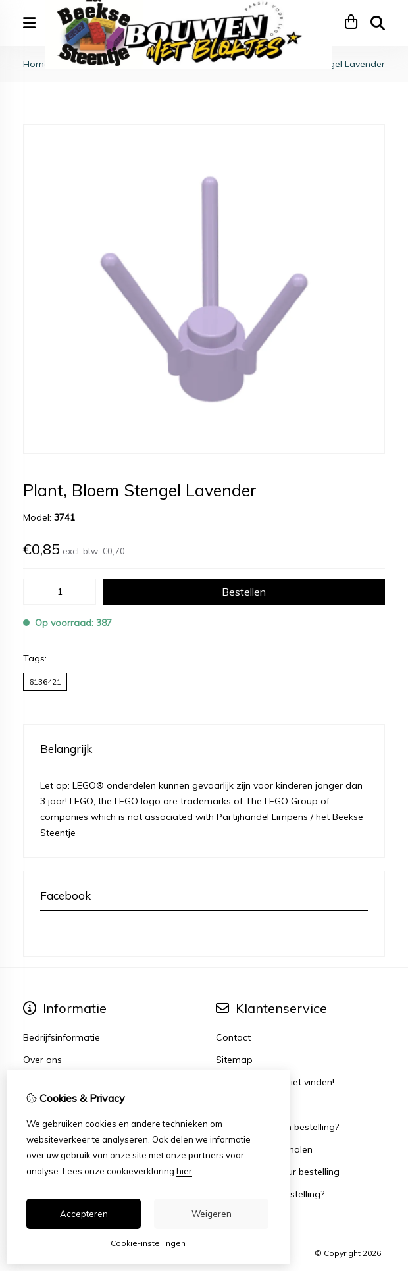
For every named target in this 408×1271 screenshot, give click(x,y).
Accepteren (84, 1213)
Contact (233, 1037)
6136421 (45, 682)
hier (184, 1171)
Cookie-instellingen (148, 1243)
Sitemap (234, 1060)
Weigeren (211, 1213)
